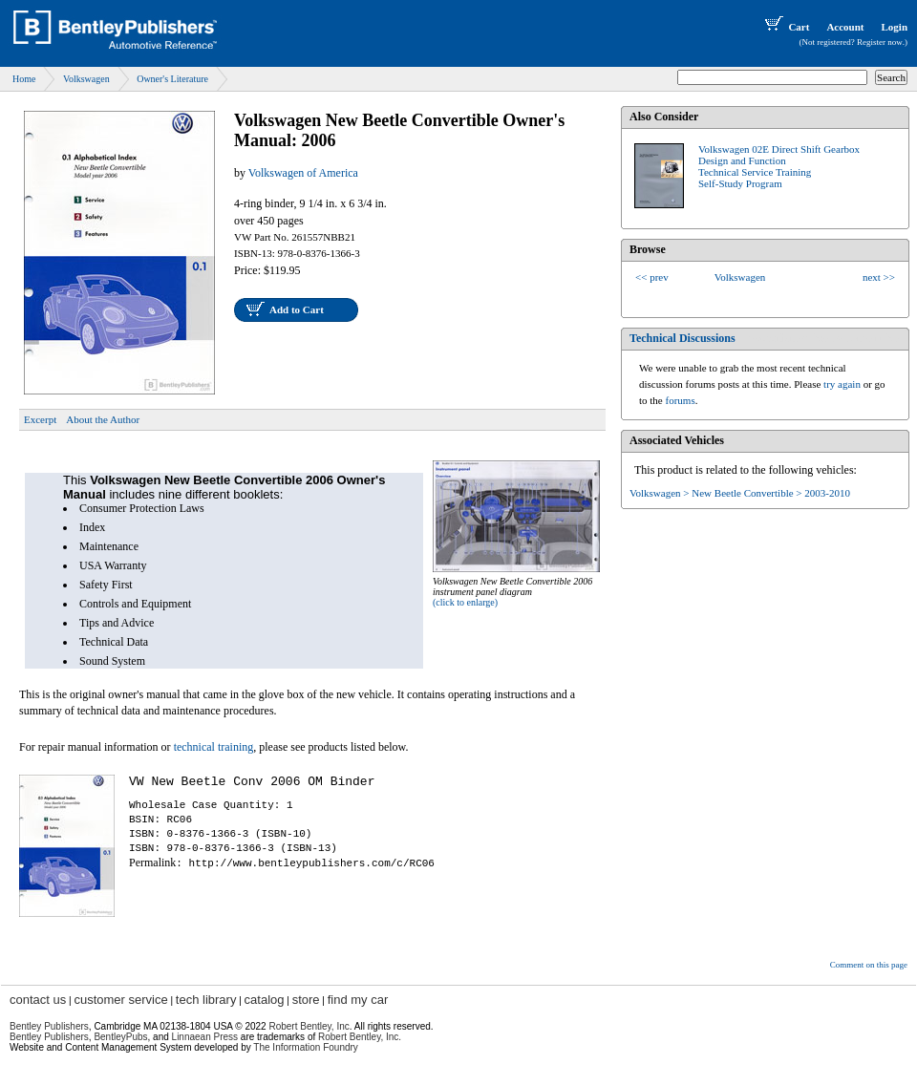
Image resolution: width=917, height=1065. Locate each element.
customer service (120, 999)
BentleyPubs (120, 1037)
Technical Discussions (682, 338)
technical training (214, 747)
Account (845, 26)
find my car (358, 999)
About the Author (102, 419)
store (306, 999)
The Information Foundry (305, 1047)
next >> (879, 277)
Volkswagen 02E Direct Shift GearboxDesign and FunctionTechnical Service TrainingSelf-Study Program (779, 166)
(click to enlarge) (465, 602)
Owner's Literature (172, 79)
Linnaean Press (205, 1037)
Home (23, 79)
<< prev (652, 277)
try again (842, 384)
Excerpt (40, 419)
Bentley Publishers (49, 1026)
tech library (206, 999)
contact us (38, 999)
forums (680, 400)
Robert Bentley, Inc (308, 1026)
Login (894, 26)
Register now (880, 42)
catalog (265, 999)
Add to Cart (296, 309)
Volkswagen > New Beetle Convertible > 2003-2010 (739, 493)
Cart (785, 26)
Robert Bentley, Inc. (359, 1037)
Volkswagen (86, 79)
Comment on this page (868, 964)
